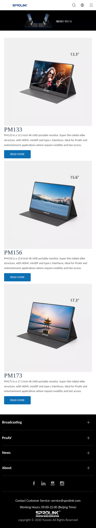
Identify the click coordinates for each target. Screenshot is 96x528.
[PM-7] (48, 328)
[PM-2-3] (48, 205)
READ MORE (17, 154)
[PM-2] (48, 82)
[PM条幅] (48, 20)
